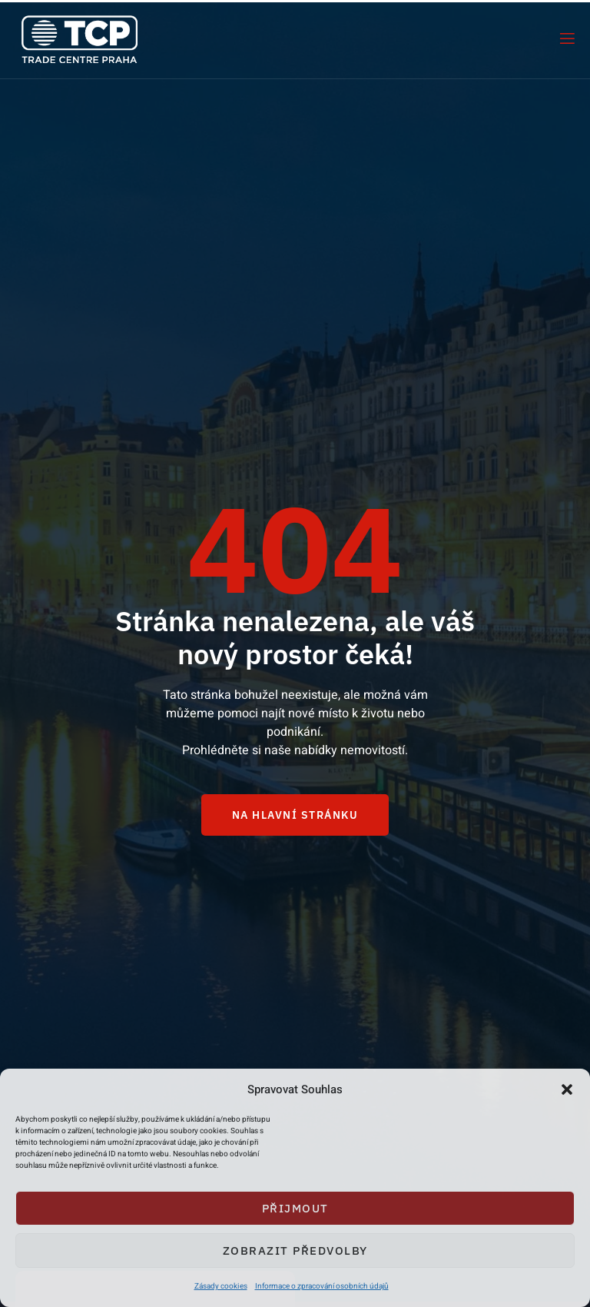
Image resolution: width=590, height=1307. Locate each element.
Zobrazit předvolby (295, 1250)
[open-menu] (566, 38)
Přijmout (295, 1208)
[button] (567, 1089)
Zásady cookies (220, 1286)
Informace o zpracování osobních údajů (322, 1286)
